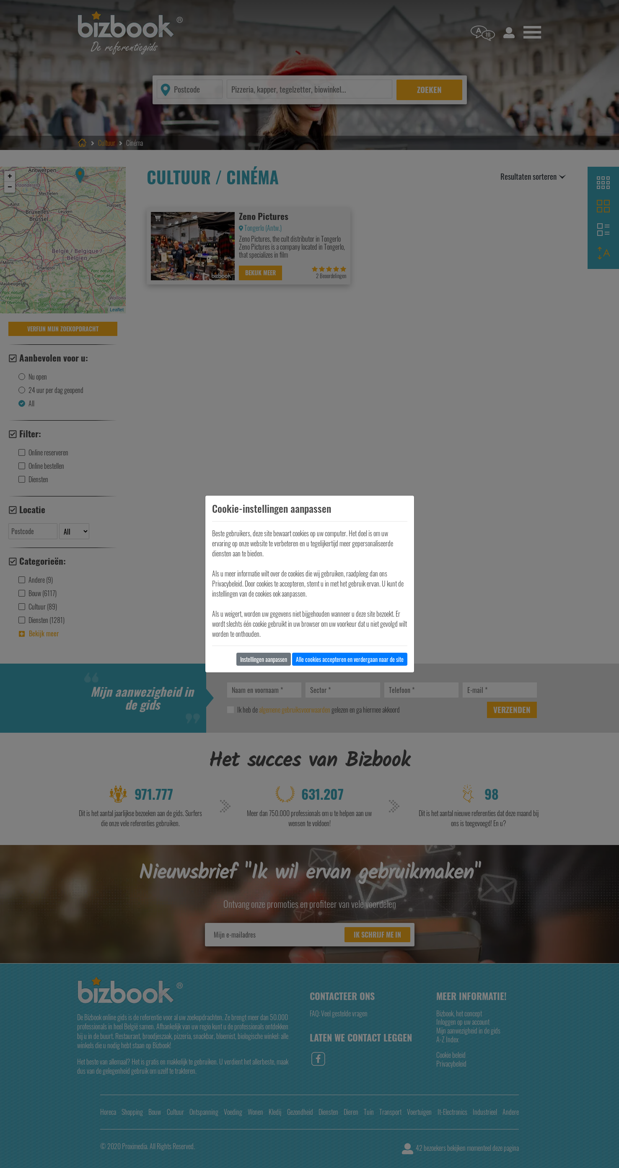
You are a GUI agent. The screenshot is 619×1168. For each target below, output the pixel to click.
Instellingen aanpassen (263, 659)
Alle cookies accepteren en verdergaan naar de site (350, 659)
